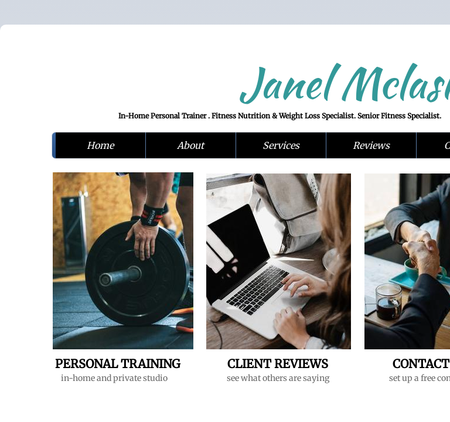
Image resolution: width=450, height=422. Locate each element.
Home (100, 145)
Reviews (371, 145)
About (190, 145)
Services (280, 145)
